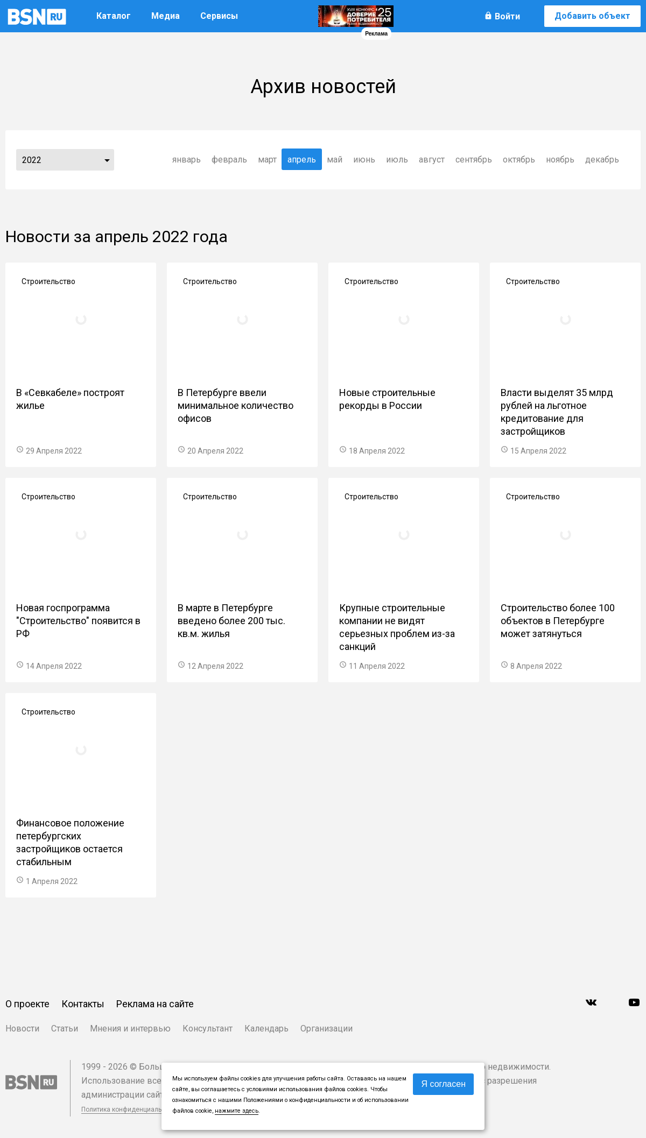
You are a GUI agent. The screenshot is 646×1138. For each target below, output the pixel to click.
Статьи (64, 1028)
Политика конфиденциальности (130, 1109)
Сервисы (219, 16)
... (107, 160)
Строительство (48, 281)
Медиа (165, 16)
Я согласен (443, 1083)
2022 (31, 160)
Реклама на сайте (155, 1003)
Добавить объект (592, 16)
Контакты (82, 1003)
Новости (22, 1028)
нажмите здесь (236, 1110)
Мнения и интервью (130, 1028)
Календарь (266, 1028)
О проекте (27, 1003)
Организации (326, 1028)
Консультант (207, 1028)
